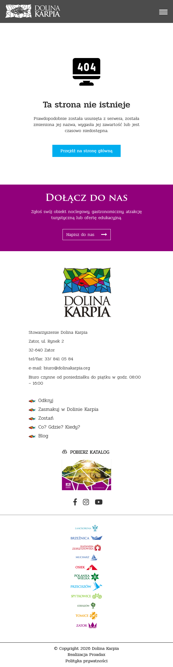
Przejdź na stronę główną (87, 150)
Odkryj (45, 400)
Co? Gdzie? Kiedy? (59, 427)
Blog (43, 436)
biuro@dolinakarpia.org (67, 368)
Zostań (45, 418)
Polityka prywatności (86, 661)
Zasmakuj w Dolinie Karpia (68, 409)
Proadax (97, 655)
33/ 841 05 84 (59, 359)
